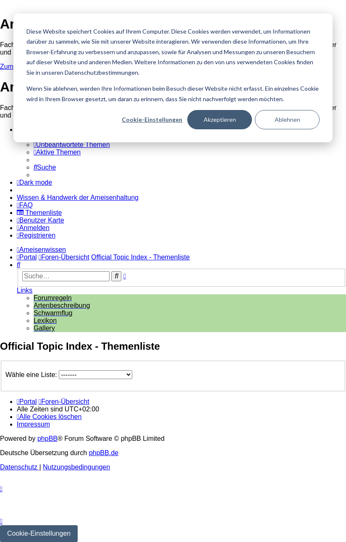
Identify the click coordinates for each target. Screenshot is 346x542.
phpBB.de (103, 452)
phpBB (47, 438)
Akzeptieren (220, 119)
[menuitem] (72, 144)
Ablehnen (287, 119)
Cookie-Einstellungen (152, 119)
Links (24, 290)
